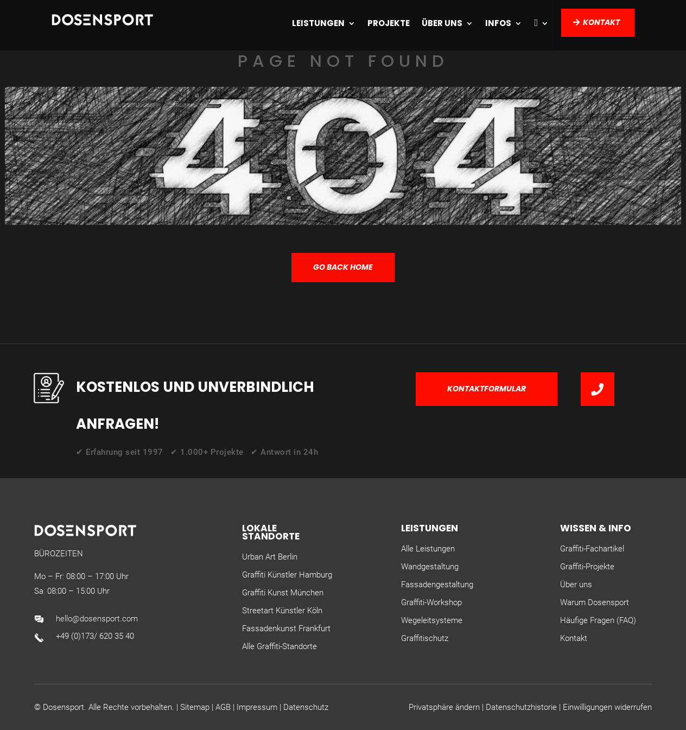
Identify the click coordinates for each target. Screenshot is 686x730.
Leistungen (318, 23)
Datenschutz (305, 707)
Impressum (257, 707)
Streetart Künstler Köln (282, 610)
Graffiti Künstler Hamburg (287, 575)
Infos (498, 23)
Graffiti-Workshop (431, 602)
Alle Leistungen (428, 549)
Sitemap (194, 707)
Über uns (442, 23)
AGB (223, 707)
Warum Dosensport (594, 602)
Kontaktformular (486, 388)
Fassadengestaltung (437, 584)
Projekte (388, 23)
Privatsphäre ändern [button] (444, 707)
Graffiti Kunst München (282, 593)
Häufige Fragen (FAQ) (598, 620)
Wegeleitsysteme (431, 620)
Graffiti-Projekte (587, 567)
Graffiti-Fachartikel (592, 549)
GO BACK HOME (343, 267)
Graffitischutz (424, 638)
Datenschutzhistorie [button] (521, 707)
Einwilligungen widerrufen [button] (607, 707)
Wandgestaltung (430, 567)
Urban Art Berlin (269, 557)
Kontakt (601, 22)
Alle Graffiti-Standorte (279, 646)
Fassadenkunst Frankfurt (286, 628)
